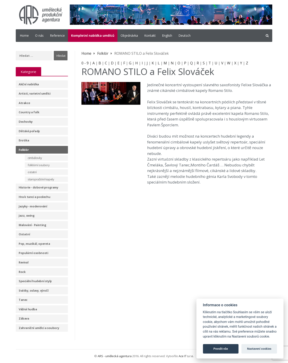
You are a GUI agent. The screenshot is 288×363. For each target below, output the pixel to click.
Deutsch (184, 35)
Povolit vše (221, 348)
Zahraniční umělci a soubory (39, 328)
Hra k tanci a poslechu (34, 197)
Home (24, 35)
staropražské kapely (41, 179)
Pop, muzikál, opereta (34, 244)
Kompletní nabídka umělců (92, 35)
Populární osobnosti (33, 253)
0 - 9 (85, 63)
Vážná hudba (28, 309)
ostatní (32, 172)
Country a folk (29, 112)
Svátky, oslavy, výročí (33, 290)
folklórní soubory (39, 165)
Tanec (23, 300)
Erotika (24, 140)
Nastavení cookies (259, 348)
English (167, 35)
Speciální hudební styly (35, 281)
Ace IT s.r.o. (186, 356)
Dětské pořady (29, 131)
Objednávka (129, 35)
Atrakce (24, 103)
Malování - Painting (32, 225)
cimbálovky (35, 158)
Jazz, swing (27, 215)
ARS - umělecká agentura (115, 356)
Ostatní (24, 234)
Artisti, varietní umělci (34, 93)
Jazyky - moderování (33, 206)
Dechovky (26, 122)
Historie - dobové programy (38, 187)
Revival (23, 262)
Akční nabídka (29, 84)
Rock (22, 272)
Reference (57, 35)
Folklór (24, 150)
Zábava (24, 318)
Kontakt (150, 35)
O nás (39, 35)
